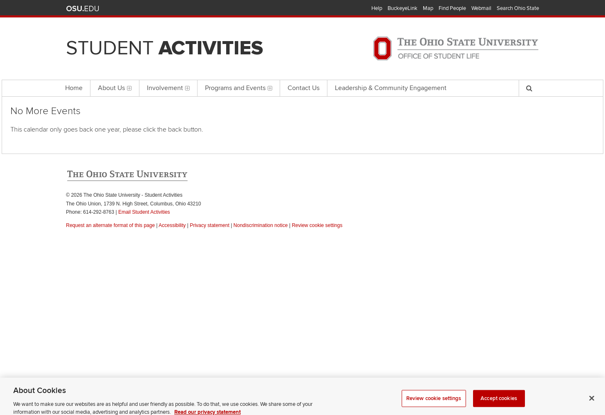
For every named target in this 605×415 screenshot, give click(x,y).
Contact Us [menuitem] (304, 88)
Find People (452, 8)
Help (376, 8)
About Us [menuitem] (115, 88)
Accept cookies (499, 403)
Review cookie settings (433, 403)
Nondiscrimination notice (261, 225)
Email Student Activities (144, 212)
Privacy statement (209, 225)
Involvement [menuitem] (168, 88)
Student (164, 48)
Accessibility (172, 225)
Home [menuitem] (74, 88)
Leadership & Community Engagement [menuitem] (390, 88)
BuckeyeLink (402, 8)
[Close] (592, 403)
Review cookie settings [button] (317, 225)
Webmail (481, 8)
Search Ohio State (518, 8)
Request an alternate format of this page (110, 225)
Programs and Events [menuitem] (238, 88)
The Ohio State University (82, 8)
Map (428, 8)
